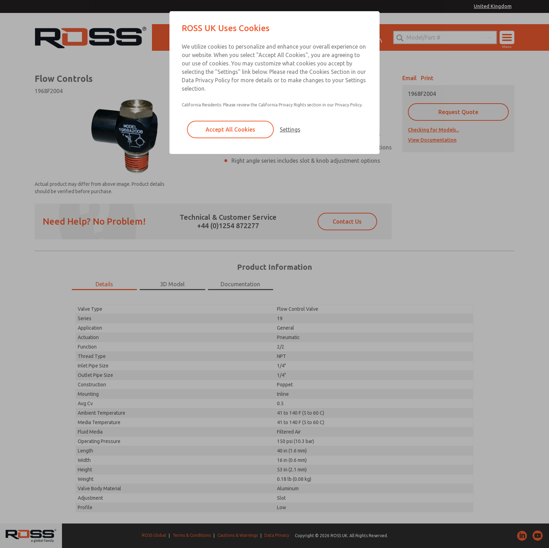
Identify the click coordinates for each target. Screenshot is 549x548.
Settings (290, 129)
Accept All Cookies (230, 129)
